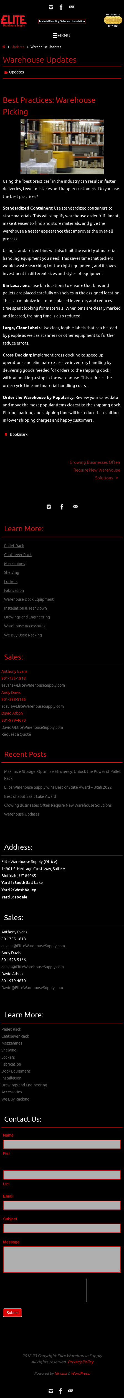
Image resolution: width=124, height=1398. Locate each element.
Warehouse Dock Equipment (29, 599)
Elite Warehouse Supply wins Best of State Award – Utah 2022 (58, 787)
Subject (10, 1219)
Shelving (11, 572)
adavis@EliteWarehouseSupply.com (32, 706)
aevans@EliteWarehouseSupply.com (33, 685)
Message (11, 1242)
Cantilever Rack (18, 554)
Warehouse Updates (21, 814)
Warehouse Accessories (24, 626)
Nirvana (60, 1373)
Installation (11, 1078)
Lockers (10, 581)
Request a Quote (16, 734)
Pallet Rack (14, 546)
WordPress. (80, 1373)
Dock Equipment (16, 1071)
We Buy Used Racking (23, 635)
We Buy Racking (15, 1099)
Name (8, 1135)
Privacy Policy (80, 1362)
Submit (12, 1312)
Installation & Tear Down (25, 608)
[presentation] (45, 1289)
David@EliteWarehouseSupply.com (32, 727)
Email (8, 1196)
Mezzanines (14, 563)
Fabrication (14, 590)
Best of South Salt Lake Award (30, 796)
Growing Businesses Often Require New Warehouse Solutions (95, 470)
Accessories (11, 1092)
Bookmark (18, 434)
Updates (18, 47)
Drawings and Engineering (27, 617)
